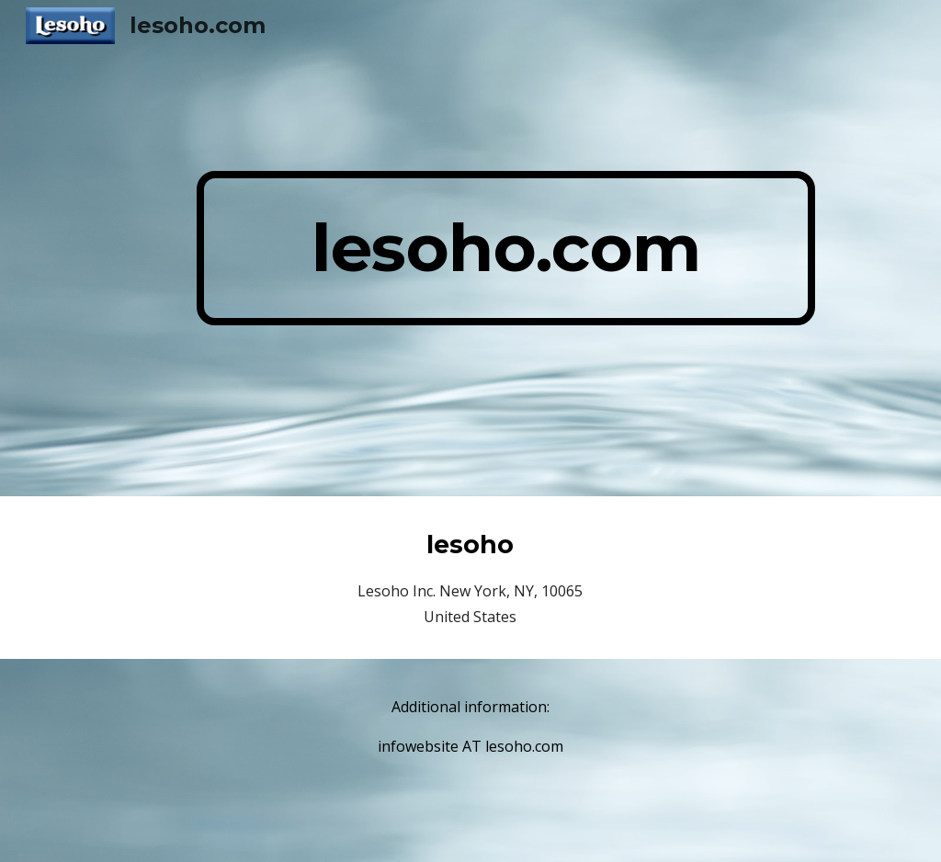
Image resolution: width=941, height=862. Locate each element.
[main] (506, 248)
